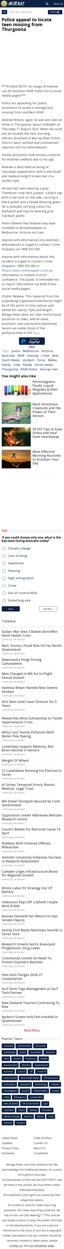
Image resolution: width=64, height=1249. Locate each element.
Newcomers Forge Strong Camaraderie (21, 661)
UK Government (30, 1103)
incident (28, 360)
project (55, 1090)
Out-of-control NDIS (22, 593)
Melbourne (31, 351)
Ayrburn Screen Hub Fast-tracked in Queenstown (30, 1019)
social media (43, 365)
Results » (48, 608)
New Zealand (11, 1103)
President (47, 1109)
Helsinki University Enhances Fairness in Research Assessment (31, 859)
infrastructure (51, 1077)
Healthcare (16, 563)
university (40, 1045)
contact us (16, 1245)
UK (31, 1071)
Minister (26, 1065)
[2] (45, 1215)
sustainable (36, 1097)
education (25, 1084)
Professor (31, 1058)
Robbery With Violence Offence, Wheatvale (26, 845)
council (21, 1071)
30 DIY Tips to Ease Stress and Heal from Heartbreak (47, 433)
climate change (11, 1116)
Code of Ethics (43, 1138)
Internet (8, 1122)
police (15, 351)
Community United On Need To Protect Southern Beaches (27, 960)
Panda (27, 365)
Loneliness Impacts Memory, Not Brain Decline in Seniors (28, 748)
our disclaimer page (41, 1245)
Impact (40, 1116)
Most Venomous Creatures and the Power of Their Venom (46, 410)
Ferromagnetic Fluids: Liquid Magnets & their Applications (45, 387)
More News (32, 1030)
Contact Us (41, 1143)
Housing (14, 571)
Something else (19, 600)
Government (24, 1045)
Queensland (41, 1065)
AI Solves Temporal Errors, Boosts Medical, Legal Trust (28, 786)
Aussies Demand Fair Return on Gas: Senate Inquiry (30, 918)
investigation (10, 1090)
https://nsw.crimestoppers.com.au (27, 270)
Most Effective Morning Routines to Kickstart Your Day (46, 457)
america (28, 1116)
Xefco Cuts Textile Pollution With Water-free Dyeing (28, 734)
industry (55, 1084)
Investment (10, 1084)
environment (10, 1065)
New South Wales (30, 1077)
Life (4, 12)
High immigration (21, 578)
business (8, 1071)
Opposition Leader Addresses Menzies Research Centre (32, 817)
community (9, 1052)
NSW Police (29, 369)
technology (41, 1084)
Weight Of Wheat (15, 760)
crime (45, 355)
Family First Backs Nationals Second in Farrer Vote (32, 932)
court (51, 1116)
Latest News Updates (10, 1140)
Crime (12, 585)
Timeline (9, 621)
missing (32, 355)
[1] (42, 1215)
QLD (46, 1103)
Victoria (47, 351)
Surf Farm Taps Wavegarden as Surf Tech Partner (30, 991)
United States (41, 1090)
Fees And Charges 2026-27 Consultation (22, 977)
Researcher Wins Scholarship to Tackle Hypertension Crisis (32, 720)
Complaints (41, 1153)
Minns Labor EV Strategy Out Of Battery (27, 890)
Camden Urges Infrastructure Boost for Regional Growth (30, 873)
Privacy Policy (10, 1148)
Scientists (9, 1109)
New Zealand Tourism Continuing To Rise (31, 1005)
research (50, 1052)
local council (10, 1077)
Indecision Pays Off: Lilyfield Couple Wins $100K (30, 904)
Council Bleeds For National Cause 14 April (31, 831)
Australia (8, 355)
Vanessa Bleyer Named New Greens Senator (29, 689)
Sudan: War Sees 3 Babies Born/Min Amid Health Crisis (30, 633)
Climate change (19, 548)
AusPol (25, 1090)
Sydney (33, 1109)
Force (41, 360)
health (44, 1058)
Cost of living (17, 556)
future (21, 1109)
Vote (10, 608)
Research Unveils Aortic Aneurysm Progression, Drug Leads (28, 946)
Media (52, 360)
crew (16, 365)
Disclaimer (8, 1153)
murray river (49, 369)
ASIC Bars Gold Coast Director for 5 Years (29, 704)
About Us (40, 1148)
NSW (20, 355)
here (36, 333)
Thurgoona (10, 369)
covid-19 (41, 1071)
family (6, 365)
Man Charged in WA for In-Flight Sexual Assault (27, 675)
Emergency (20, 1097)
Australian (36, 1052)
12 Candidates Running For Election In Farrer (32, 772)
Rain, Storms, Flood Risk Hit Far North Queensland (31, 647)
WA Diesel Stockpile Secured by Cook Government (31, 803)
